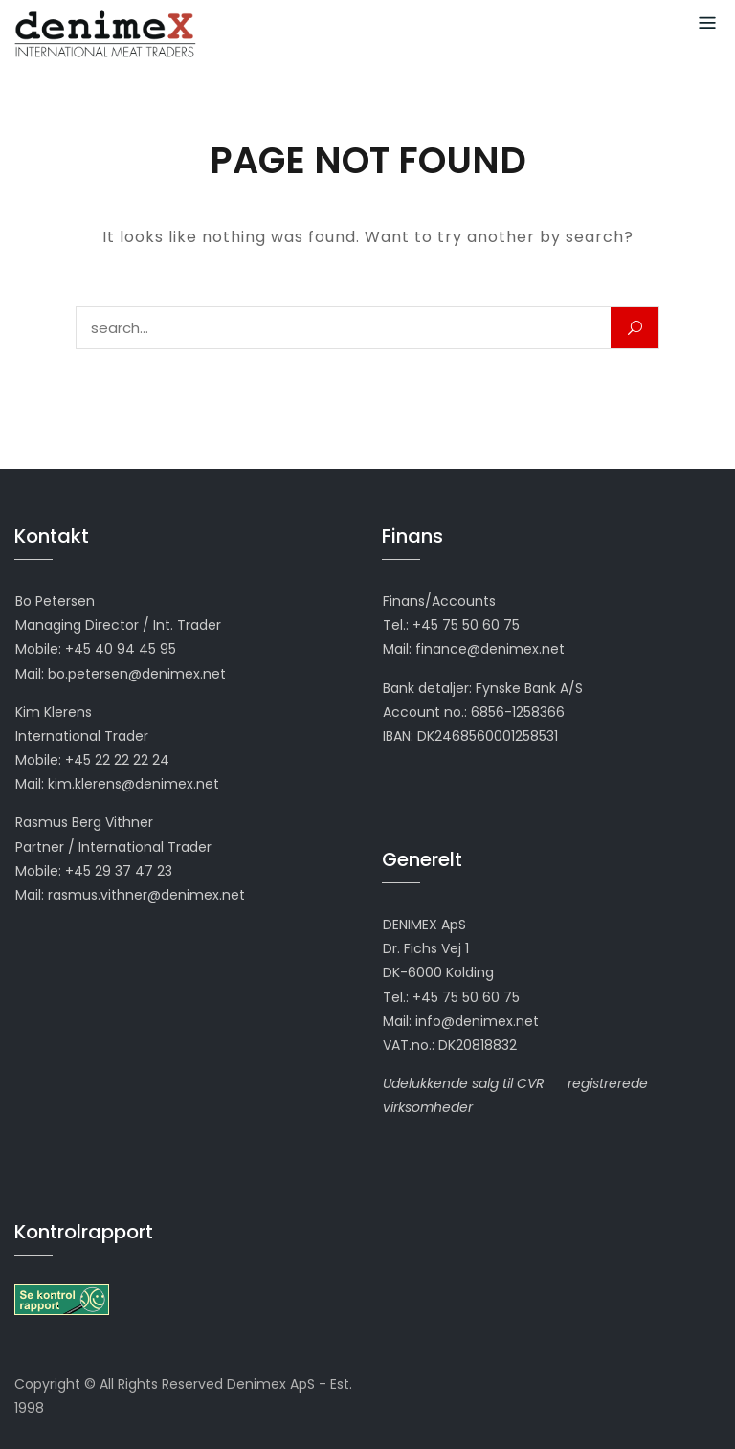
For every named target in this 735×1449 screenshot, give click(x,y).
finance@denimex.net (490, 648)
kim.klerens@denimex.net (133, 783)
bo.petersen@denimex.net (137, 673)
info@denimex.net (477, 1021)
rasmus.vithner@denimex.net (146, 894)
